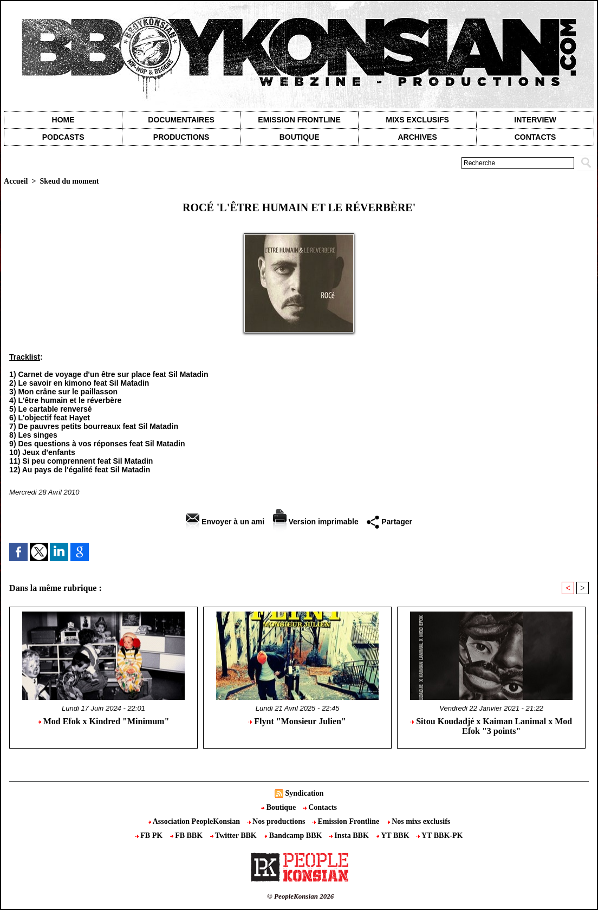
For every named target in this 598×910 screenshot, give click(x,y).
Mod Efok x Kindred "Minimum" (104, 721)
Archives (417, 137)
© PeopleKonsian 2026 (300, 896)
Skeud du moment (69, 181)
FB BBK (187, 835)
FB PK (150, 835)
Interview (535, 119)
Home (63, 119)
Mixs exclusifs (417, 119)
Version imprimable (316, 521)
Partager (389, 521)
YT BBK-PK (440, 835)
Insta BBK (349, 835)
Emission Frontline (299, 119)
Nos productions (277, 821)
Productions (181, 137)
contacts (535, 137)
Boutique (300, 137)
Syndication (304, 793)
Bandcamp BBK (294, 835)
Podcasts (63, 137)
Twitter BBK (234, 835)
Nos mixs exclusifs (419, 821)
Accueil (16, 181)
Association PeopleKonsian (195, 821)
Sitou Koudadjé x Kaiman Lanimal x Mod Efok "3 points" (491, 726)
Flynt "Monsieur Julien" (297, 721)
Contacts (320, 807)
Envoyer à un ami (225, 521)
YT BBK (393, 835)
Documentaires (181, 119)
